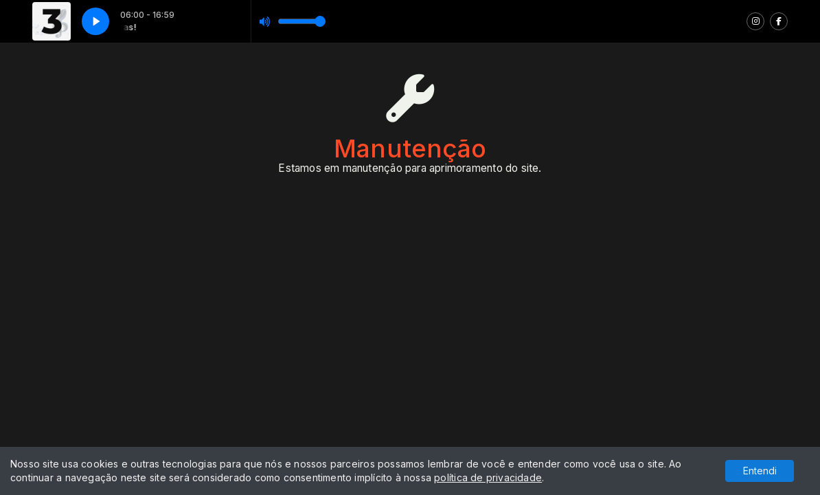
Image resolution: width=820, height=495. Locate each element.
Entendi (760, 470)
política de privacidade (488, 477)
